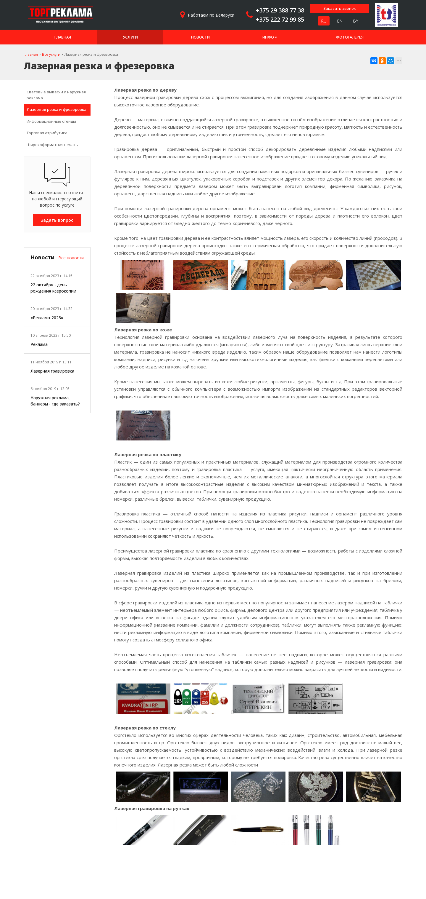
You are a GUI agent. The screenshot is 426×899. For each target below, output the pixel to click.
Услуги (130, 37)
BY (355, 21)
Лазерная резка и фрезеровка (56, 109)
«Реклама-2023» (46, 317)
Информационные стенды (51, 121)
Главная (62, 37)
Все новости (71, 258)
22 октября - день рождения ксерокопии (53, 288)
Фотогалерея (350, 37)
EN (340, 21)
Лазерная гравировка (52, 371)
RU (324, 21)
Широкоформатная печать (52, 144)
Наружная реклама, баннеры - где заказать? (55, 401)
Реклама (39, 344)
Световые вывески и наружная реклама (56, 94)
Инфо (269, 37)
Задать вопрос (57, 220)
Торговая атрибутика (47, 132)
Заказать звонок (339, 8)
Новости (200, 37)
